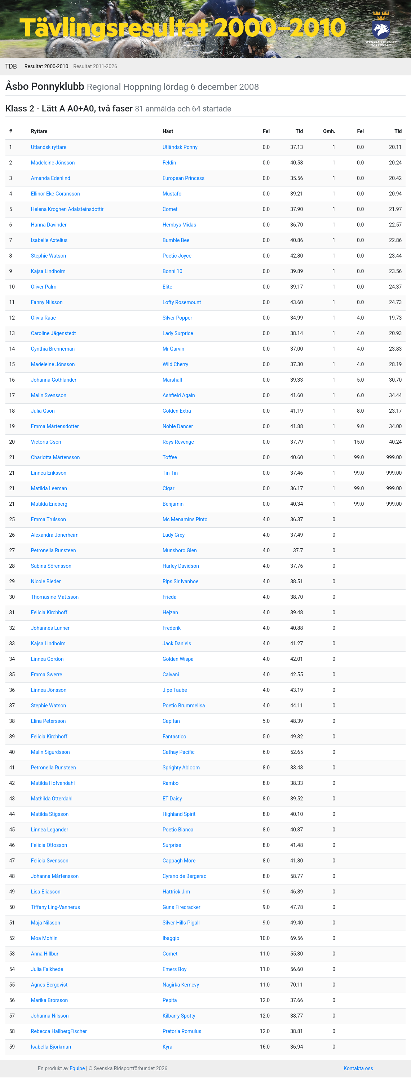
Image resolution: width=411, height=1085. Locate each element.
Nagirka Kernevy (181, 985)
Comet (170, 209)
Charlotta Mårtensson (55, 457)
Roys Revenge (178, 442)
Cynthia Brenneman (53, 349)
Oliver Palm (44, 287)
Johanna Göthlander (53, 380)
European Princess (183, 178)
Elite (167, 287)
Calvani (171, 674)
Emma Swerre (46, 674)
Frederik (172, 628)
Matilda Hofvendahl (53, 783)
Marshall (172, 380)
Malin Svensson (48, 395)
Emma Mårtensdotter (55, 426)
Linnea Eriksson (48, 473)
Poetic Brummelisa (184, 705)
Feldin (169, 163)
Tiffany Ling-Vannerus (55, 907)
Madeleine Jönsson (53, 163)
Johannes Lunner (50, 628)
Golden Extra (177, 411)
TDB (11, 66)
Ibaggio (171, 938)
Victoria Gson (46, 442)
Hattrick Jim (176, 892)
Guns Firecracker (181, 907)
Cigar (168, 488)
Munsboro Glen (180, 550)
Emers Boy (174, 969)
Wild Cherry (175, 364)
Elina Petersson (48, 721)
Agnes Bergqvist (49, 985)
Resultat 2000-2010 (46, 66)
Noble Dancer (178, 426)
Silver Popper (177, 318)
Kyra (167, 1047)
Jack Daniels (177, 643)
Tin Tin (170, 473)
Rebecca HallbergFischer (59, 1031)
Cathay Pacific (179, 752)
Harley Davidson (181, 566)
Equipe (77, 1068)
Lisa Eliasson (46, 892)
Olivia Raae (43, 318)
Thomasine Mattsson (55, 597)
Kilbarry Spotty (179, 1016)
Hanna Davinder (49, 225)
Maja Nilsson (45, 923)
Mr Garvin (173, 349)
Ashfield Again (179, 395)
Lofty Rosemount (182, 302)
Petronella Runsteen (53, 550)
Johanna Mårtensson (55, 876)
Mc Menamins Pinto (185, 519)
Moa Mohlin (44, 938)
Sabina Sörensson (51, 566)
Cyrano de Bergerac (184, 876)
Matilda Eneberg (49, 504)
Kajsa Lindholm (48, 271)
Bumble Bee (176, 240)
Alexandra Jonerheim (55, 535)
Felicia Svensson (49, 861)
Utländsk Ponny (180, 147)
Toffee (170, 457)
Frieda (170, 597)
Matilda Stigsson (50, 814)
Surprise (172, 845)
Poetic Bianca (178, 830)
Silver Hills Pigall (181, 923)
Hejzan (170, 612)
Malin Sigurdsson (50, 752)
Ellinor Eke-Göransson (55, 194)
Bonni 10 (172, 271)
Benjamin (173, 504)
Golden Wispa (178, 659)
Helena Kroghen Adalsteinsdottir (67, 209)
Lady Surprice (178, 333)
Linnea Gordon (47, 659)
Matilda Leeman (49, 488)
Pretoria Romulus (182, 1031)
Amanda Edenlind (50, 178)
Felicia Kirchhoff (49, 612)
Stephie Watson (48, 256)
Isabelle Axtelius (49, 240)
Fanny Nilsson (47, 302)
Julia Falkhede (47, 969)
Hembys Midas (179, 225)
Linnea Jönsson (49, 690)
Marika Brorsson (49, 1000)
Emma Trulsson (48, 519)
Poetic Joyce (177, 256)
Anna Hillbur (44, 954)
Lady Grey (174, 535)
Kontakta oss (358, 1068)
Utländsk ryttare (48, 147)
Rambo (170, 783)
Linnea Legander (49, 830)
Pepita (170, 1000)
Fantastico (174, 736)
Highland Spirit (179, 814)
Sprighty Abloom (181, 767)
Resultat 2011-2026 (95, 66)
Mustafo (172, 194)
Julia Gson (43, 411)
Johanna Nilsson (50, 1016)
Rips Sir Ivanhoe (180, 581)
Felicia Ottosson (49, 845)
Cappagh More (179, 861)
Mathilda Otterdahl (51, 798)
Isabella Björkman (51, 1047)
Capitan (171, 721)
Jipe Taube (175, 690)
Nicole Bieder (46, 581)
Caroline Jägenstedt (53, 333)
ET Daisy (172, 798)
